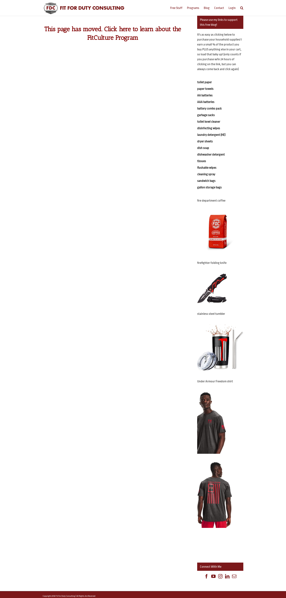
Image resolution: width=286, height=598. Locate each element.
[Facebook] (206, 576)
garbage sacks (206, 115)
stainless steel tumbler (211, 314)
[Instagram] (220, 576)
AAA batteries (205, 102)
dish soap (203, 148)
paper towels (205, 89)
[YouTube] (213, 576)
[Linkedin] (227, 576)
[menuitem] (178, 7)
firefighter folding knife (212, 263)
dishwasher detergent (211, 154)
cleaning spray (206, 174)
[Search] (241, 7)
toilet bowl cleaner (208, 121)
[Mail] (234, 576)
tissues (201, 161)
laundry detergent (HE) (211, 135)
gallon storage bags (209, 187)
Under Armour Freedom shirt (215, 381)
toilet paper (204, 82)
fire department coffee (211, 200)
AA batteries (204, 95)
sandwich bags (206, 181)
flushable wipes (206, 167)
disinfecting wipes (208, 128)
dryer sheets (205, 141)
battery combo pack (209, 108)
